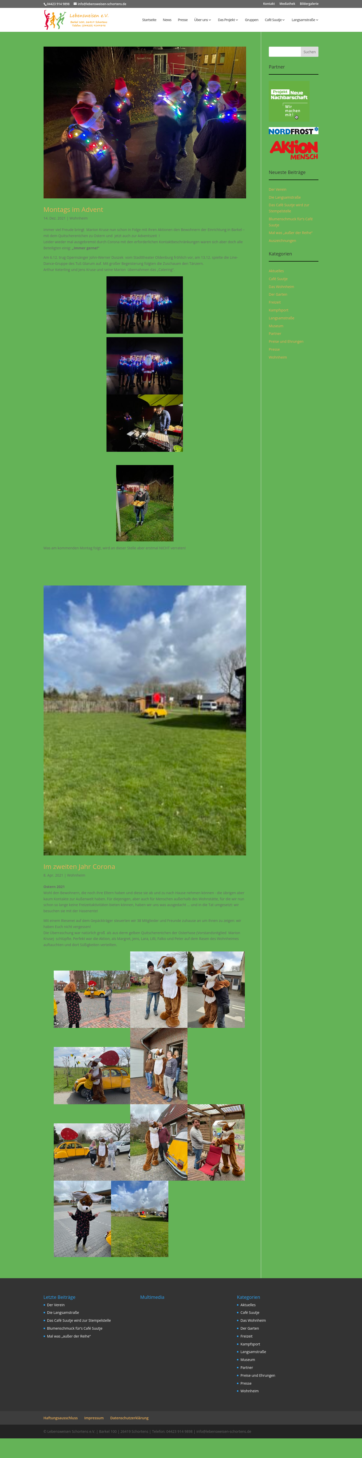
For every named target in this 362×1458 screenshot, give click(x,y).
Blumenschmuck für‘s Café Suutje (75, 1328)
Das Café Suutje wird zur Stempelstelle (79, 1320)
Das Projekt (226, 20)
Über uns (201, 20)
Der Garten (278, 294)
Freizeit (275, 302)
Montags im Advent (73, 209)
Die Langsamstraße (285, 197)
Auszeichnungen (282, 240)
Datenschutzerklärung (129, 1417)
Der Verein (277, 189)
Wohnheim (79, 218)
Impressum (94, 1417)
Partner (275, 333)
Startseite (149, 20)
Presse (182, 20)
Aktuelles (276, 270)
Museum (276, 325)
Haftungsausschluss (61, 1417)
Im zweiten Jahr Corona (79, 866)
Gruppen (251, 20)
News (167, 20)
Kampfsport (278, 310)
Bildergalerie (309, 4)
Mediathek (287, 4)
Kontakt (269, 4)
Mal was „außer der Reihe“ (291, 232)
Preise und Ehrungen (286, 341)
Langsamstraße (303, 20)
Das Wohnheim (281, 286)
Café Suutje (273, 20)
